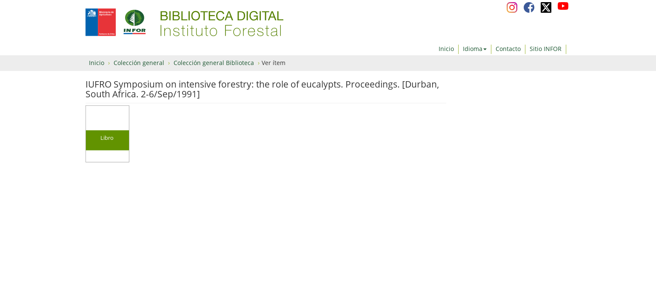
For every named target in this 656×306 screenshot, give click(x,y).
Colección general (139, 63)
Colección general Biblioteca (214, 63)
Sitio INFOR (546, 49)
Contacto (508, 49)
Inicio (446, 49)
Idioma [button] (475, 49)
